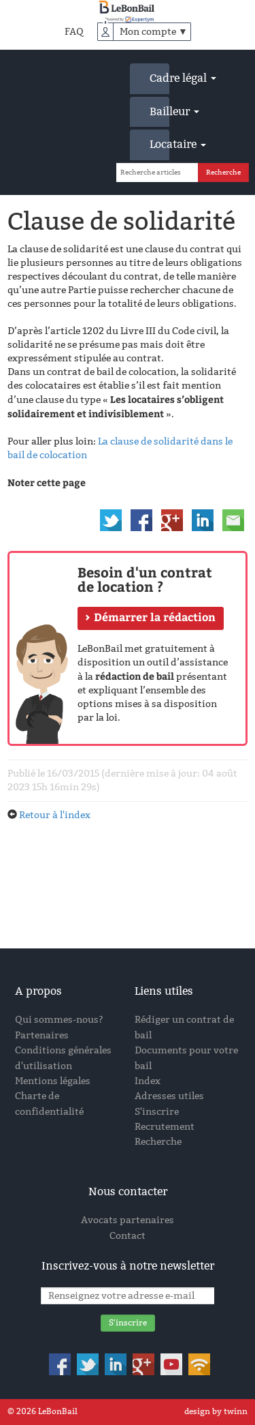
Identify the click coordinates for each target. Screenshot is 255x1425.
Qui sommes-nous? (59, 1019)
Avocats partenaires (127, 1220)
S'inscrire (157, 1112)
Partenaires (42, 1035)
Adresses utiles (169, 1096)
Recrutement (164, 1126)
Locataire (159, 144)
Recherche (158, 1142)
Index (147, 1081)
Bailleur (159, 111)
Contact (127, 1236)
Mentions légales (52, 1081)
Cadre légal (159, 78)
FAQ (74, 32)
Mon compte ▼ (154, 32)
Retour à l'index (54, 815)
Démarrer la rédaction (155, 617)
